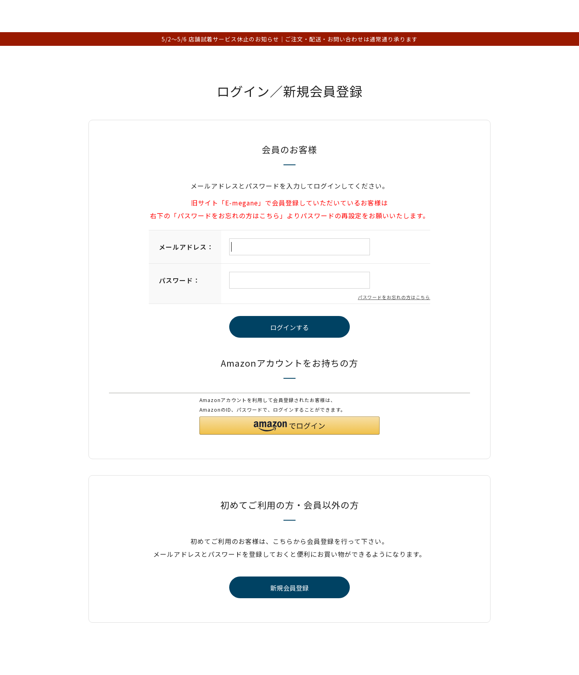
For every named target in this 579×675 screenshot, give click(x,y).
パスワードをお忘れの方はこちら (394, 297)
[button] (289, 425)
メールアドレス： (186, 247)
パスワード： (179, 280)
